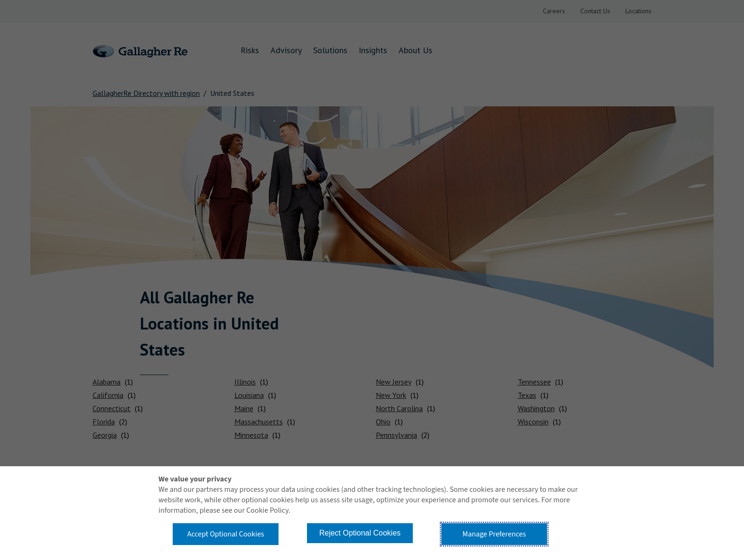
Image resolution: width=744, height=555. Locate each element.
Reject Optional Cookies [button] (360, 533)
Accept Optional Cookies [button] (225, 534)
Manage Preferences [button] (494, 534)
